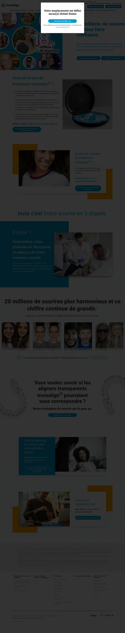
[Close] (82, 4)
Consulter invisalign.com (62, 21)
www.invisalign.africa (62, 27)
